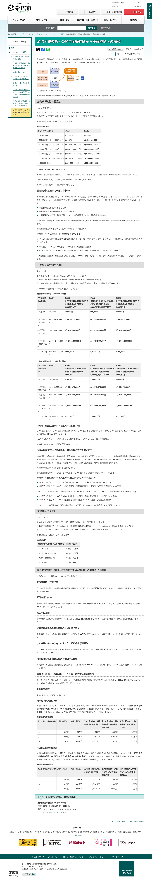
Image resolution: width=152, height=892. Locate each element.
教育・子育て (41, 20)
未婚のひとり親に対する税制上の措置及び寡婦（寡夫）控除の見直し (21, 103)
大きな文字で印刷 (132, 54)
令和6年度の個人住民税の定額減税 (21, 58)
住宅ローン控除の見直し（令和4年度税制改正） (21, 78)
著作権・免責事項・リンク (73, 857)
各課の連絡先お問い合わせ (127, 872)
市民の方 (69, 12)
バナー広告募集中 (76, 835)
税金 (45, 34)
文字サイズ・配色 (118, 3)
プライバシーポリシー (98, 857)
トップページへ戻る (136, 821)
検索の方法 (105, 28)
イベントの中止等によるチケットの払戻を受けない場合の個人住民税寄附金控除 (21, 93)
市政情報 (133, 20)
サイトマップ (138, 6)
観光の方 (92, 12)
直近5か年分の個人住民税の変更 (21, 84)
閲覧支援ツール (117, 6)
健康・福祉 (64, 20)
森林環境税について (20, 72)
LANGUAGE (138, 3)
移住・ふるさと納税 (114, 12)
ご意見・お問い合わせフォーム (53, 812)
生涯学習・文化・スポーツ (87, 20)
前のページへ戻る (118, 821)
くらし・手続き (19, 20)
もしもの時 (137, 12)
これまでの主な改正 (56, 34)
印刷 (117, 54)
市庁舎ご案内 (30, 874)
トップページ (23, 34)
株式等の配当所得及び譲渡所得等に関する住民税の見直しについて (21, 65)
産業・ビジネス (110, 20)
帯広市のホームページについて (44, 857)
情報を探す (50, 28)
